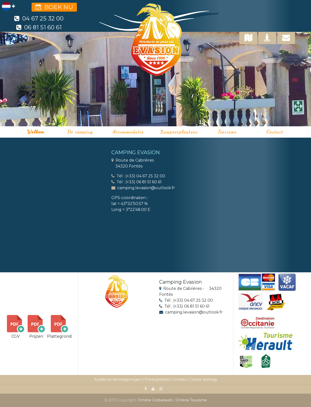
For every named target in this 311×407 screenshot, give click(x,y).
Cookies (179, 379)
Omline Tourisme (191, 400)
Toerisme (227, 132)
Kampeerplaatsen (179, 132)
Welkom (35, 132)
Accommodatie (128, 132)
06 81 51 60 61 (39, 27)
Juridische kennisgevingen (117, 379)
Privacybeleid (157, 379)
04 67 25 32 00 (39, 18)
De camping (80, 132)
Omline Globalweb (155, 400)
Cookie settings (203, 379)
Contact (275, 132)
